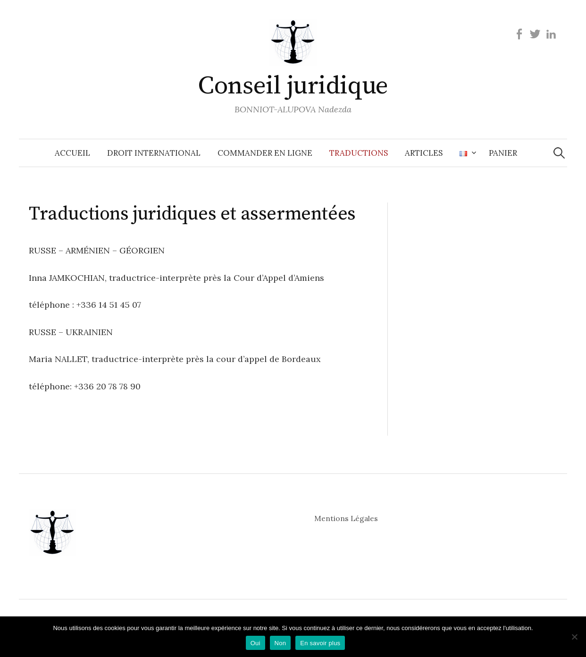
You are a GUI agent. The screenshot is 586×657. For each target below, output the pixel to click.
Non (280, 643)
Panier (503, 153)
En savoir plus (320, 643)
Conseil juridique (293, 86)
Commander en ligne (265, 153)
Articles (424, 153)
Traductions (358, 153)
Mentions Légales (346, 518)
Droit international (154, 153)
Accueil (72, 153)
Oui (255, 643)
